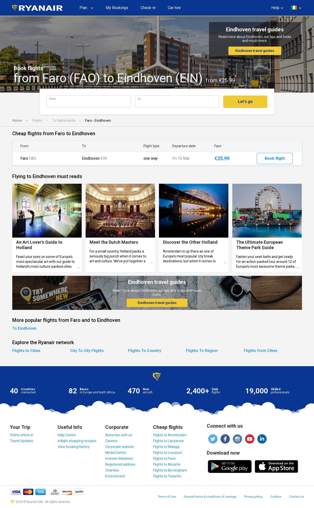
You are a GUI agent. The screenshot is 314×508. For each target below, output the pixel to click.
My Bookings (117, 7)
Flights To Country (144, 350)
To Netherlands (64, 120)
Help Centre (67, 435)
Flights (37, 120)
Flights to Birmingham (170, 470)
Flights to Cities (26, 350)
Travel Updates (21, 441)
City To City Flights (87, 350)
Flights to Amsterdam (170, 435)
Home (17, 120)
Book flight (275, 158)
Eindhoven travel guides (254, 51)
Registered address (120, 464)
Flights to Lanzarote (168, 441)
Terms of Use (167, 496)
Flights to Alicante (167, 464)
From (52, 98)
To (139, 98)
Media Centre (115, 453)
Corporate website (119, 447)
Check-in (148, 7)
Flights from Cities (260, 350)
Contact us (296, 496)
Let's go (245, 101)
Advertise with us (118, 435)
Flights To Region (202, 350)
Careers (111, 441)
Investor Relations (119, 458)
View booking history (74, 447)
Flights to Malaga (166, 447)
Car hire (174, 7)
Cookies (275, 496)
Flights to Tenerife (167, 476)
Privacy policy (253, 496)
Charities (112, 470)
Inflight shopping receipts (77, 441)
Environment (115, 476)
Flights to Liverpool (167, 453)
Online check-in (21, 435)
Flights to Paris (164, 458)
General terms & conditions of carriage (210, 496)
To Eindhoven (24, 328)
